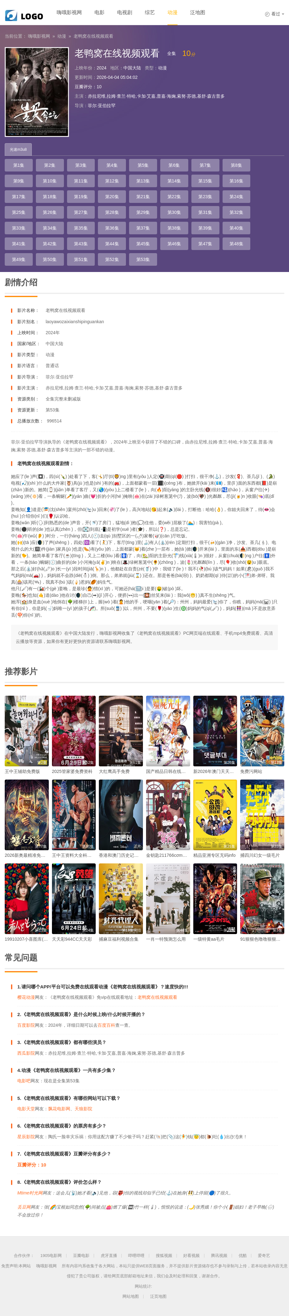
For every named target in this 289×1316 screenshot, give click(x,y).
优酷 (243, 1255)
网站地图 (130, 1296)
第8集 (236, 165)
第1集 (19, 165)
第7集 (205, 165)
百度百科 (106, 1025)
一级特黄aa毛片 (209, 939)
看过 (274, 13)
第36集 (112, 228)
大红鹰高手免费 (114, 771)
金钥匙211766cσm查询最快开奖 (177, 855)
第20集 (112, 196)
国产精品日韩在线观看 (168, 771)
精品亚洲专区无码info (214, 855)
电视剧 (124, 12)
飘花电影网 (59, 1108)
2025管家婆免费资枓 (72, 771)
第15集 (205, 180)
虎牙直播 (109, 1255)
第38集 (174, 228)
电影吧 (24, 1080)
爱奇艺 (264, 1255)
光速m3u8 (18, 149)
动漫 (172, 12)
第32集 (236, 212)
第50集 (50, 259)
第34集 (50, 228)
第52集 (112, 259)
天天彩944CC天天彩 (72, 939)
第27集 (81, 212)
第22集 (174, 196)
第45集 (143, 243)
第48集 (236, 243)
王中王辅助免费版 (22, 771)
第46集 (174, 243)
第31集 (205, 212)
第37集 (143, 228)
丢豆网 (24, 1207)
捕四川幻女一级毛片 (260, 855)
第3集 (81, 165)
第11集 (81, 180)
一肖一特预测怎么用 (166, 939)
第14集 (174, 180)
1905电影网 (51, 1255)
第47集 (205, 243)
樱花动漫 (26, 997)
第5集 (143, 165)
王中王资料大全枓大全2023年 (81, 855)
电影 (99, 12)
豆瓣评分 (83, 86)
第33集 (19, 228)
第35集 (81, 228)
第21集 (143, 196)
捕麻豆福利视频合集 (119, 939)
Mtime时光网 (29, 1192)
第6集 (174, 165)
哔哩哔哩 (136, 1255)
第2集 (49, 165)
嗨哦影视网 (69, 12)
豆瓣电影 (81, 1255)
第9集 (19, 180)
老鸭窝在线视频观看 (93, 36)
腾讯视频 (219, 1255)
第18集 (50, 196)
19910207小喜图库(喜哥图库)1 (35, 939)
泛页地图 (158, 1296)
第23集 (205, 196)
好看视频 (191, 1255)
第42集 (50, 243)
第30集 (174, 212)
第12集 (112, 180)
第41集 (19, 243)
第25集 (19, 212)
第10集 (50, 180)
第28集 (112, 212)
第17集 (19, 196)
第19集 (81, 196)
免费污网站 (251, 771)
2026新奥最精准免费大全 (29, 855)
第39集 (205, 228)
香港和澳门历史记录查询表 (125, 855)
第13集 (143, 180)
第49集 (19, 259)
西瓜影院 (26, 1053)
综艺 (150, 12)
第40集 (236, 228)
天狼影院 (83, 1108)
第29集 (143, 212)
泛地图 (197, 12)
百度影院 (26, 1025)
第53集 (143, 259)
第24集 (236, 196)
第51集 (81, 259)
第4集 (112, 165)
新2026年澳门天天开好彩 (218, 771)
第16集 (236, 180)
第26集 (50, 212)
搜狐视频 (164, 1255)
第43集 (81, 243)
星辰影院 (26, 1136)
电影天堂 (26, 1108)
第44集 (112, 243)
